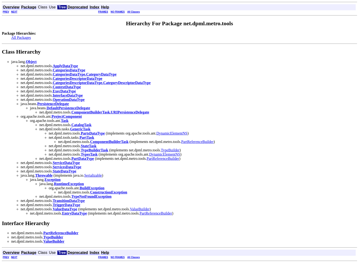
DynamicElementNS (171, 133)
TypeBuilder (170, 150)
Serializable (93, 175)
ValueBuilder (140, 209)
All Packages (21, 38)
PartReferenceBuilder (197, 142)
